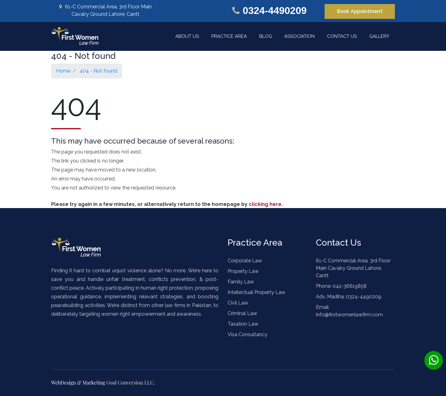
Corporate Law (245, 261)
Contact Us (342, 36)
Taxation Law (243, 324)
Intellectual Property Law (256, 292)
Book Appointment (360, 11)
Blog (265, 36)
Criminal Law (242, 313)
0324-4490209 (275, 10)
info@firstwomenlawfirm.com (349, 315)
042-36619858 (349, 286)
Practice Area (229, 36)
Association (299, 36)
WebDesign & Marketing (78, 382)
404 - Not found (98, 71)
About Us (187, 36)
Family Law (241, 282)
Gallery (379, 36)
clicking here (265, 204)
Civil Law (238, 303)
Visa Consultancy (247, 334)
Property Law (243, 271)
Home (63, 71)
